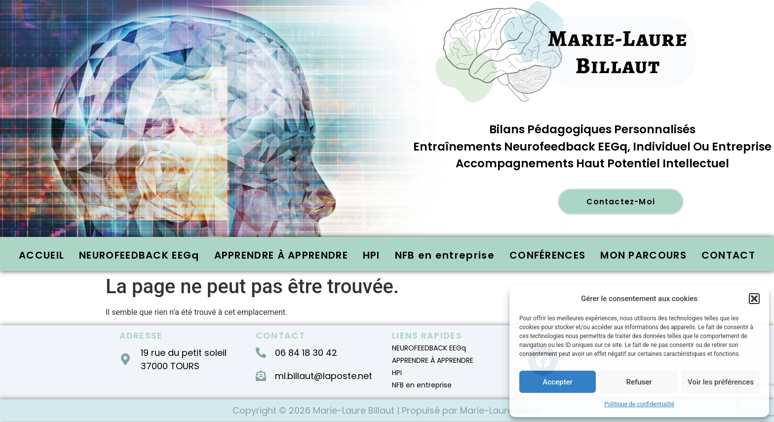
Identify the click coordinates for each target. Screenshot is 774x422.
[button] (754, 299)
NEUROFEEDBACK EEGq (139, 256)
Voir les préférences (721, 382)
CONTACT (728, 256)
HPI (371, 256)
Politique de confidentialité (639, 404)
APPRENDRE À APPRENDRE (281, 256)
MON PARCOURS (643, 256)
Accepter (557, 382)
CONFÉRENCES (547, 256)
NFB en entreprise (445, 256)
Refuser (639, 382)
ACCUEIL (41, 256)
